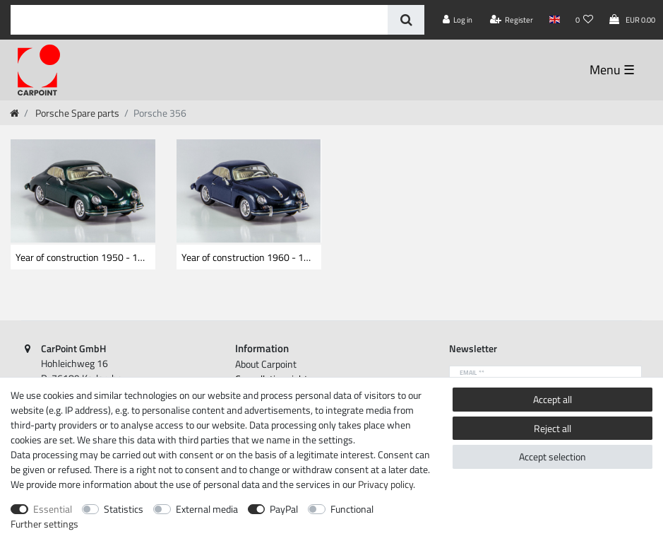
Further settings (44, 523)
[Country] (554, 19)
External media (207, 508)
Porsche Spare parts (76, 112)
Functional (352, 508)
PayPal (284, 508)
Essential (52, 508)
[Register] (512, 19)
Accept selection (552, 456)
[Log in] (458, 19)
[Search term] (199, 20)
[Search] (406, 20)
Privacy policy (385, 484)
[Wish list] (585, 19)
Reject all (552, 428)
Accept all (552, 399)
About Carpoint (266, 363)
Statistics (123, 508)
